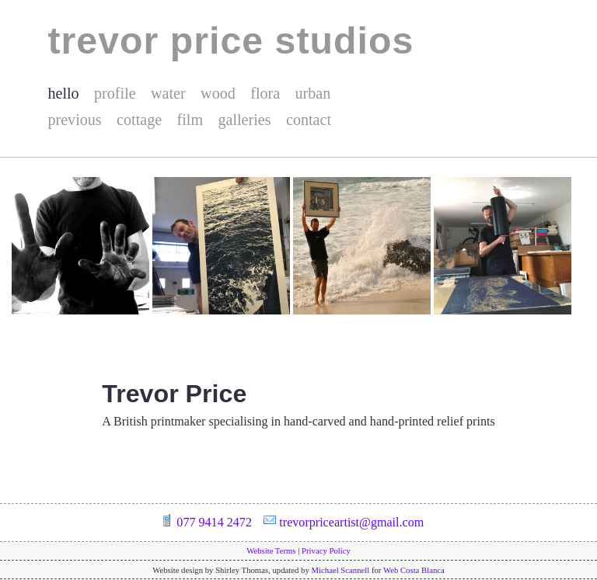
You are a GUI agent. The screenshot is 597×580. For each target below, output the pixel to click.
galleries (244, 119)
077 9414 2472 (214, 522)
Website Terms (270, 550)
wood (218, 93)
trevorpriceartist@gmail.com (351, 522)
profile (115, 93)
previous (74, 119)
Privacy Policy (326, 550)
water (168, 93)
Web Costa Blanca (414, 570)
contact (308, 119)
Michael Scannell (341, 570)
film (190, 119)
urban (313, 93)
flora (265, 93)
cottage (139, 119)
